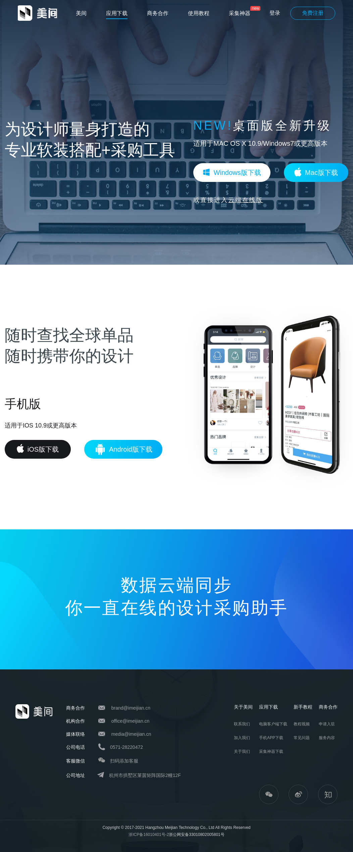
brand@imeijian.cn (130, 708)
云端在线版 (245, 200)
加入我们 (242, 737)
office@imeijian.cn (130, 721)
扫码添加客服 (124, 761)
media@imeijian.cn (131, 734)
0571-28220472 (126, 747)
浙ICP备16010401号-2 (149, 834)
